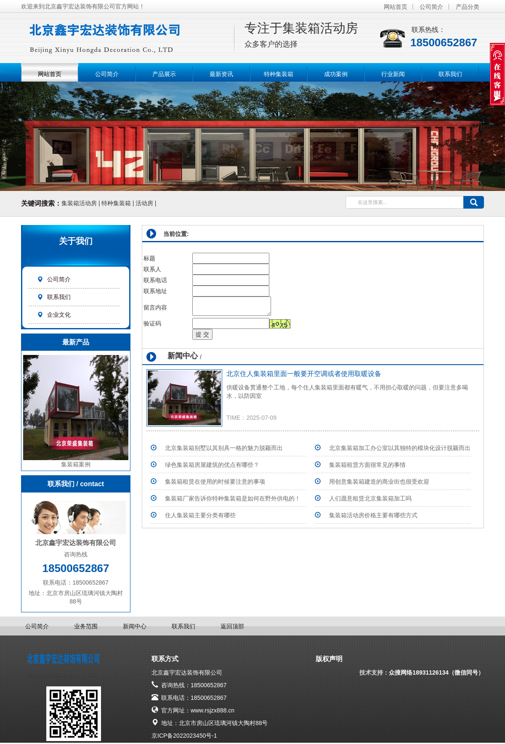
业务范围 (86, 626)
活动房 (144, 203)
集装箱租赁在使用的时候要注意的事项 (215, 481)
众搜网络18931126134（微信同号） (436, 672)
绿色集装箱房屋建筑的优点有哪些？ (212, 464)
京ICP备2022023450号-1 (184, 735)
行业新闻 (393, 74)
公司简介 (431, 6)
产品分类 (467, 6)
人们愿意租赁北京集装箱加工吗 (370, 498)
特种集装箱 (278, 74)
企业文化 (54, 314)
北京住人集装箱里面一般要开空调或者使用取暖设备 (303, 373)
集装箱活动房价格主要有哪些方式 (373, 515)
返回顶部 (232, 626)
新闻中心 (134, 626)
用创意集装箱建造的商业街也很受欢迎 (379, 481)
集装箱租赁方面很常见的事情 (367, 464)
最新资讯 (221, 74)
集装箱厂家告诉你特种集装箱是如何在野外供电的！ (232, 498)
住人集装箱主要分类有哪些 (200, 515)
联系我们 (450, 74)
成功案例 (336, 74)
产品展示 (164, 74)
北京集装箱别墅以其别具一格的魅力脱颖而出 (224, 448)
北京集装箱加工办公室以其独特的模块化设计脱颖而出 (399, 448)
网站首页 (395, 6)
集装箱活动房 (79, 203)
